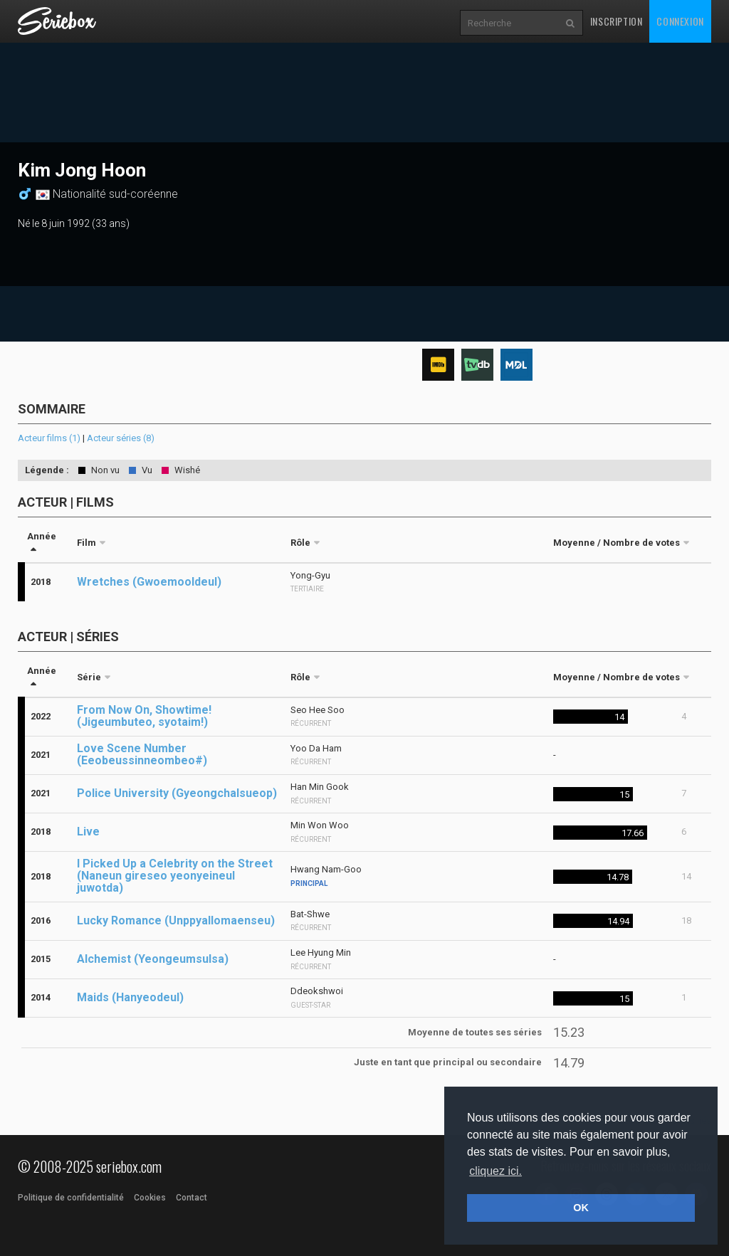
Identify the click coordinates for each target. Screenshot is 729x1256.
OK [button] (581, 1207)
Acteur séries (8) (120, 438)
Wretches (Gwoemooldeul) (149, 582)
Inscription (616, 21)
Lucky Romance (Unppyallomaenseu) (176, 920)
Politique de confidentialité (71, 1198)
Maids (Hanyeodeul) (130, 997)
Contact (191, 1198)
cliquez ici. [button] (495, 1171)
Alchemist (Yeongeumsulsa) (153, 959)
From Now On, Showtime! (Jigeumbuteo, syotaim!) (144, 716)
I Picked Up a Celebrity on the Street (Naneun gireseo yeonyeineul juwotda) (175, 875)
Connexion (679, 21)
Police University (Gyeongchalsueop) (177, 793)
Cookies (150, 1198)
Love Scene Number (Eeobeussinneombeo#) (142, 754)
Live (88, 831)
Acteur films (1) (49, 438)
